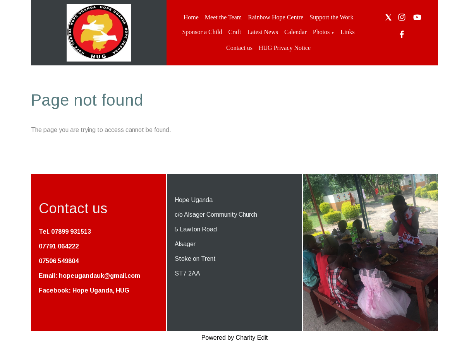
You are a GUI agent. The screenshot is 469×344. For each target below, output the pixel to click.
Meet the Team (223, 17)
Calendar (295, 32)
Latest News (262, 32)
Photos (321, 32)
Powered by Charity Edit (234, 337)
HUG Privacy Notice (285, 47)
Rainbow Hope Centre (275, 17)
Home (191, 17)
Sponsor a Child (202, 32)
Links (347, 32)
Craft (234, 32)
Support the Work (331, 17)
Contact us (239, 47)
